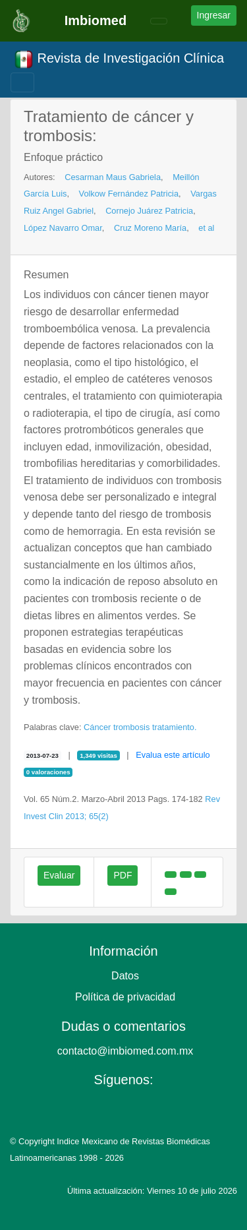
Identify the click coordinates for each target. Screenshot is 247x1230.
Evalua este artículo (172, 755)
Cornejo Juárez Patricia (149, 211)
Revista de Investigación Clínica (119, 59)
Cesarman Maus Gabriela (113, 177)
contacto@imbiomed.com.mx (125, 1051)
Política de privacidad (125, 996)
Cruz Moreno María (150, 228)
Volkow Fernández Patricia (129, 194)
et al (206, 228)
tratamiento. (174, 727)
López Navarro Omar (63, 228)
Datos (125, 975)
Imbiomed (95, 20)
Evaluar (58, 875)
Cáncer (97, 727)
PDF (122, 875)
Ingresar (214, 15)
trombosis (131, 727)
